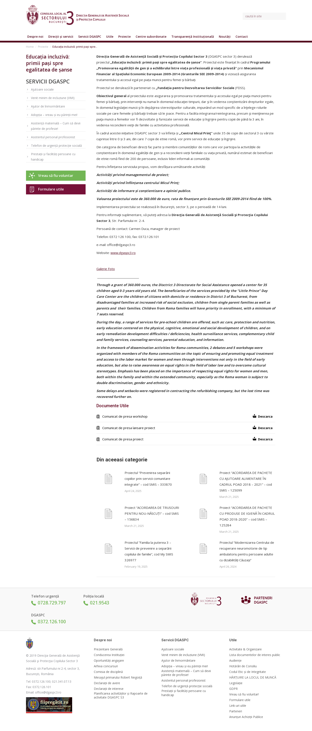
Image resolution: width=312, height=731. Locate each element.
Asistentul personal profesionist (53, 137)
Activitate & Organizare (245, 649)
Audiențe (235, 661)
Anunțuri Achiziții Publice (246, 717)
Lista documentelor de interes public (254, 655)
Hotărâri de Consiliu (243, 666)
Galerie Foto (105, 269)
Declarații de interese (109, 689)
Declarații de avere (107, 683)
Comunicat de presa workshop (125, 416)
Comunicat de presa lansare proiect (128, 428)
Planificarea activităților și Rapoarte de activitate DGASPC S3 (121, 695)
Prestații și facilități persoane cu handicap (53, 156)
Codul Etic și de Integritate (247, 672)
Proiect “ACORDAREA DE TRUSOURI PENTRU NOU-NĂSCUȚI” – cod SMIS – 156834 (152, 513)
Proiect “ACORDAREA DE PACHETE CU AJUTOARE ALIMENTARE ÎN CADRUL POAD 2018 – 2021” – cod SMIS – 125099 (245, 481)
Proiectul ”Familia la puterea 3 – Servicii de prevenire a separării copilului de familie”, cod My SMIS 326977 (149, 551)
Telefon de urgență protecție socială (56, 145)
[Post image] (108, 479)
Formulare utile (51, 189)
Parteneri (235, 711)
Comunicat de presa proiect (122, 439)
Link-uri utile (237, 706)
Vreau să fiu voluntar (55, 175)
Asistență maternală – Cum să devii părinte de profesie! (55, 126)
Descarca (265, 416)
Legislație (235, 683)
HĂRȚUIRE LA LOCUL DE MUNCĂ (252, 677)
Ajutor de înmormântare (48, 106)
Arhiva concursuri (106, 666)
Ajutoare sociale (42, 89)
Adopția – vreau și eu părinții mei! (54, 115)
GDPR (233, 689)
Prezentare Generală (108, 649)
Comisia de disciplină (108, 672)
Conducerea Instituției (109, 655)
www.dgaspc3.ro (123, 253)
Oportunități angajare (109, 661)
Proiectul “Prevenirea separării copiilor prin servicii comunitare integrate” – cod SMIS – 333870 (148, 479)
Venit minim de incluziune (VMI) (53, 98)
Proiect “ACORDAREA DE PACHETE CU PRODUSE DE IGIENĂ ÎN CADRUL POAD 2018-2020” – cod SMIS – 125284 (247, 516)
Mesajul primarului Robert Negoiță (118, 677)
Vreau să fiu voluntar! (244, 694)
